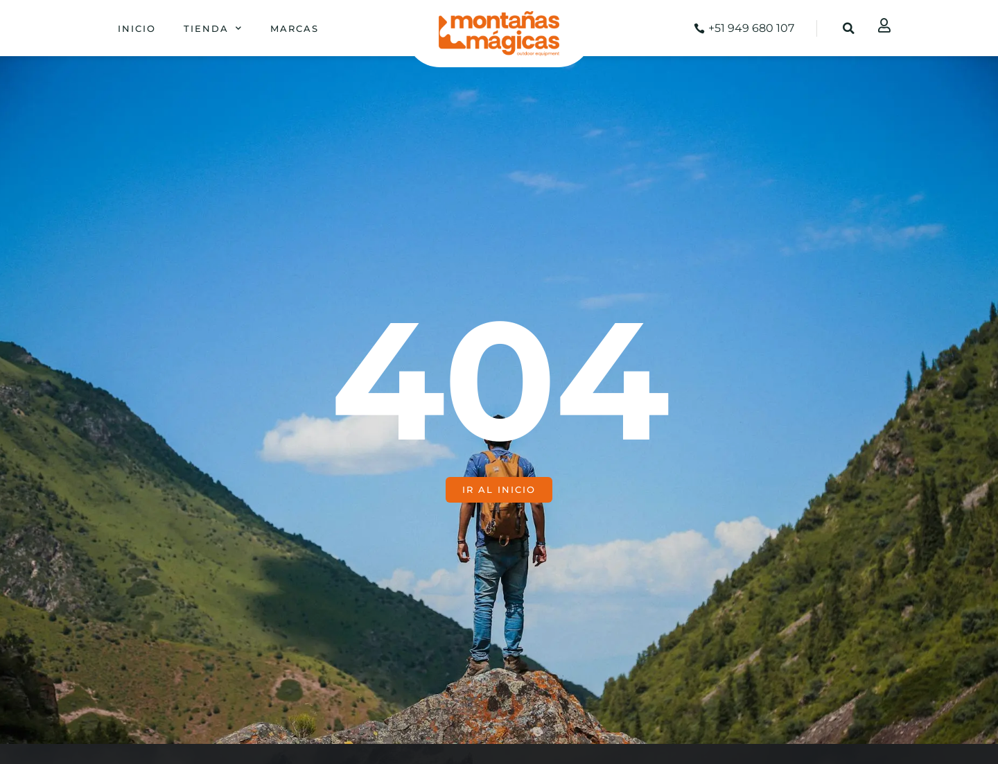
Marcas (294, 28)
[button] (849, 28)
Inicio (137, 28)
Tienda (213, 28)
